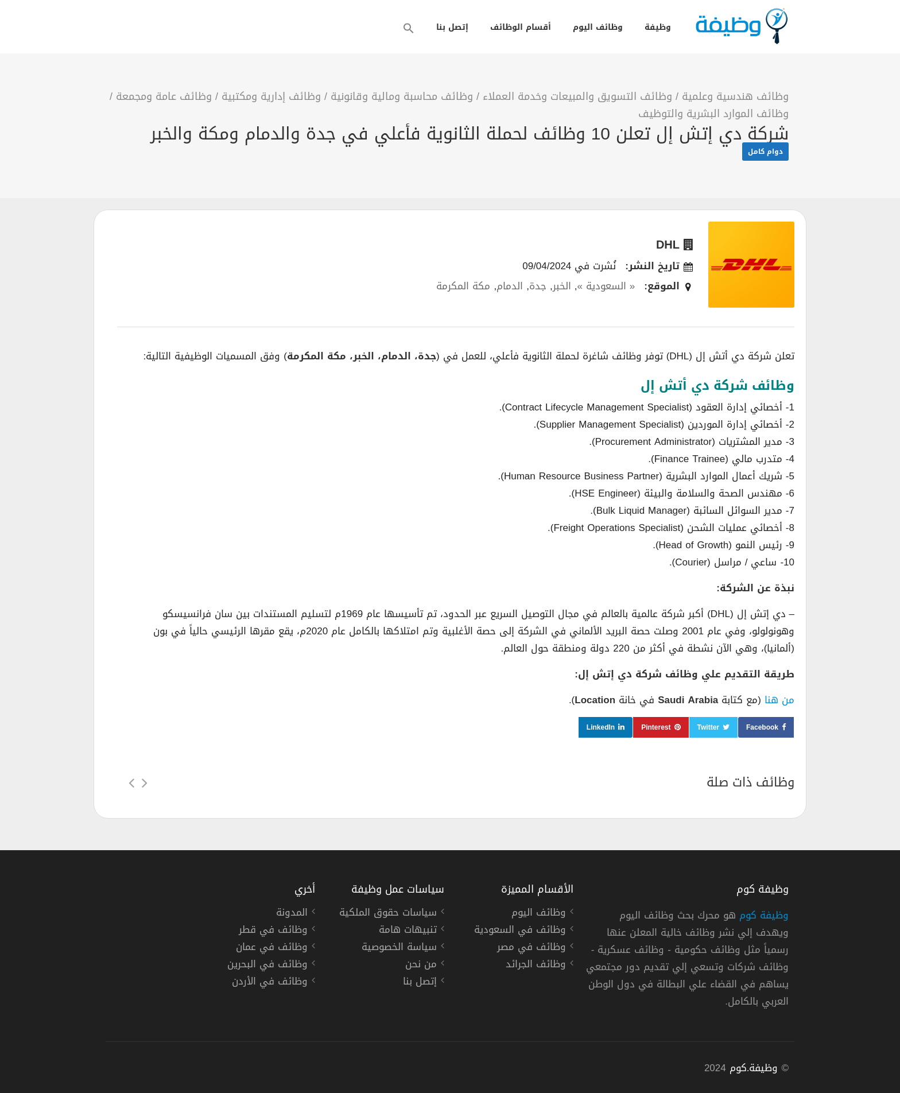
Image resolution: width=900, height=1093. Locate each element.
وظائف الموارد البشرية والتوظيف (713, 113)
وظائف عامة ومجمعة (164, 96)
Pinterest (655, 727)
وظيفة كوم (764, 915)
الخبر (562, 286)
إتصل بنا (452, 27)
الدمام (509, 286)
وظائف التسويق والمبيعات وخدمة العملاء (577, 96)
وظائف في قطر (273, 931)
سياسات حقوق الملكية (388, 913)
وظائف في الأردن (270, 982)
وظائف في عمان (272, 948)
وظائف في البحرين (267, 965)
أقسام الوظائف (520, 27)
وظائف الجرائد (536, 965)
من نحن (421, 965)
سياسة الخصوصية (399, 948)
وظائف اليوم (598, 27)
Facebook (762, 727)
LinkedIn (601, 727)
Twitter (708, 727)
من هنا (779, 700)
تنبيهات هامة (408, 931)
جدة (537, 286)
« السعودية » (606, 286)
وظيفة (658, 27)
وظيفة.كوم (754, 1068)
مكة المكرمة (463, 286)
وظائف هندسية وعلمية (735, 96)
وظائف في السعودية (520, 931)
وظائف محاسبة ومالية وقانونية (402, 96)
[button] (408, 28)
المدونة (292, 913)
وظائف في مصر (531, 948)
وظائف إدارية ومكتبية (271, 96)
